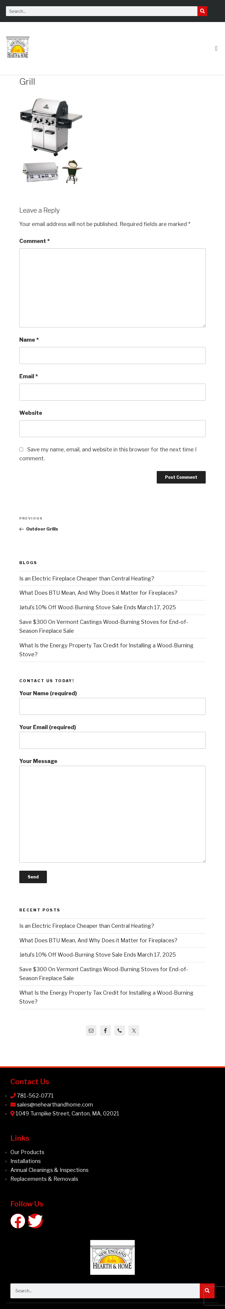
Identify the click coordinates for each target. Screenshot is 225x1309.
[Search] (202, 11)
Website (30, 413)
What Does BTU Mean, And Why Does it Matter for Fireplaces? (98, 593)
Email (28, 376)
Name (29, 340)
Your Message (112, 810)
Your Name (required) (112, 702)
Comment (34, 241)
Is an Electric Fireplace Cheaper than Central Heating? (86, 578)
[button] (216, 48)
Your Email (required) (112, 736)
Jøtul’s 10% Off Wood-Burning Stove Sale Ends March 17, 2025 (97, 607)
